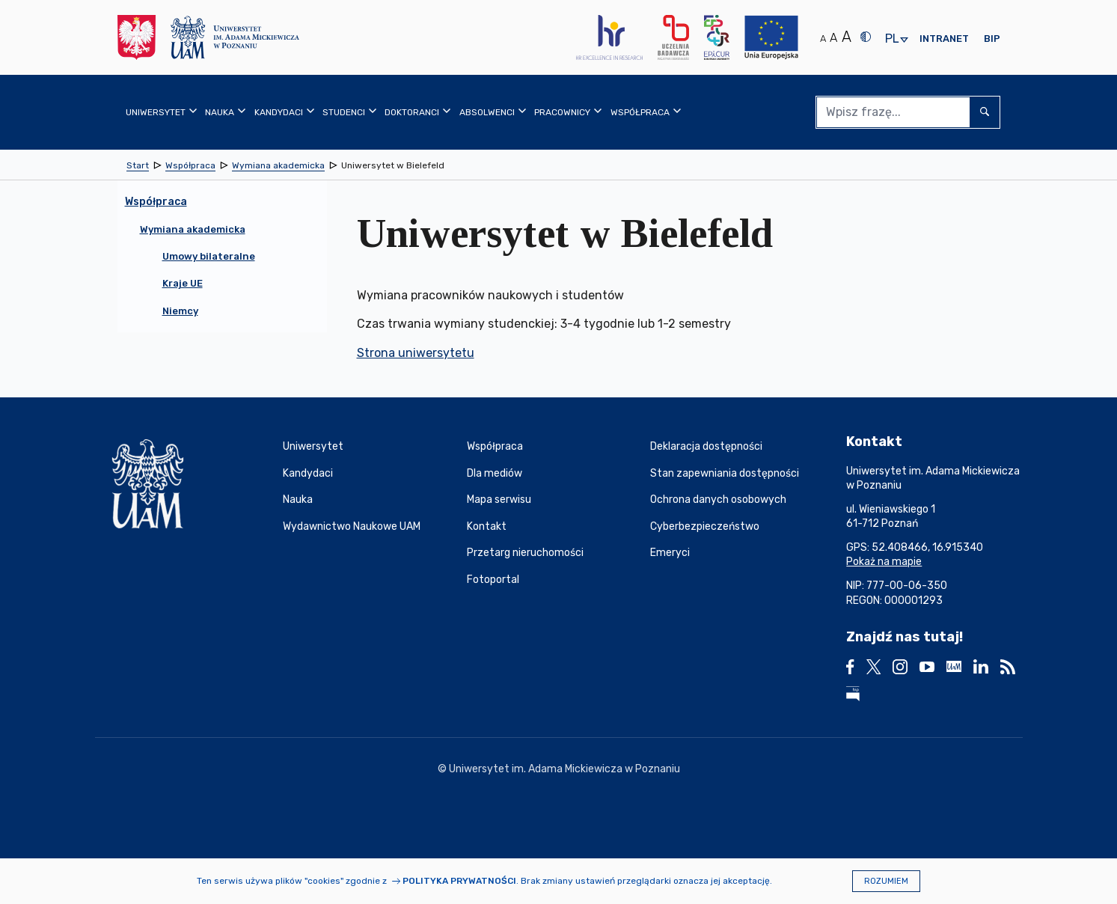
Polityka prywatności (459, 881)
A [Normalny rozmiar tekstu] (823, 38)
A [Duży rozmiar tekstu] (846, 37)
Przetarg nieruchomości (525, 552)
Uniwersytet (313, 446)
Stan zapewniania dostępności (724, 473)
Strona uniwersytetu (415, 353)
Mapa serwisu (499, 499)
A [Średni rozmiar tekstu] (833, 38)
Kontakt (487, 526)
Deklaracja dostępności (706, 446)
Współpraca (495, 446)
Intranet (944, 38)
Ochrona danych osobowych (718, 499)
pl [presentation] (891, 39)
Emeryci (670, 552)
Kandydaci (308, 473)
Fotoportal (493, 579)
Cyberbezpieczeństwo (704, 526)
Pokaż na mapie (884, 561)
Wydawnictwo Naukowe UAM (351, 526)
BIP (992, 38)
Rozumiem (886, 881)
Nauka (298, 499)
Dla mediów (494, 473)
